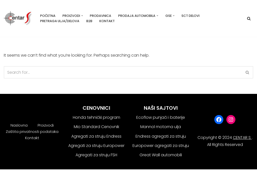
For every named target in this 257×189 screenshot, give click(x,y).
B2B (89, 21)
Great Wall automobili (161, 155)
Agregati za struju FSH (96, 155)
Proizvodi (46, 125)
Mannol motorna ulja (160, 127)
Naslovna (19, 125)
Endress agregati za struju (161, 136)
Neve (9, 176)
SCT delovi (190, 16)
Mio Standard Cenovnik (96, 127)
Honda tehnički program (96, 117)
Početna (47, 16)
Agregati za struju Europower (96, 145)
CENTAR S (242, 137)
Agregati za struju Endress (96, 136)
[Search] (249, 18)
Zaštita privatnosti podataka (32, 131)
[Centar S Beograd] (17, 18)
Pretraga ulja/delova (59, 21)
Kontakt (107, 21)
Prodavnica (100, 16)
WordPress (14, 182)
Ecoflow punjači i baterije (160, 117)
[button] (82, 15)
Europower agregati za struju (161, 145)
